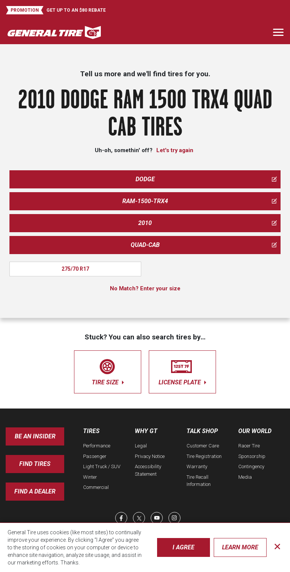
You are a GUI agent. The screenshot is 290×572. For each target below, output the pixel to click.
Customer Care (203, 446)
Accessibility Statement (148, 470)
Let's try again (174, 150)
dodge (206, 179)
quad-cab (204, 244)
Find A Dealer (35, 491)
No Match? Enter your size (145, 288)
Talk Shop (202, 431)
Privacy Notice (150, 456)
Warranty (197, 466)
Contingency (251, 466)
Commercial (96, 487)
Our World (254, 431)
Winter (90, 477)
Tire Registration (204, 456)
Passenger (94, 456)
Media (245, 477)
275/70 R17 (75, 269)
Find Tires (35, 463)
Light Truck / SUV (101, 466)
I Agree (183, 547)
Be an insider (35, 436)
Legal (141, 446)
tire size (107, 370)
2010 (207, 223)
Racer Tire (249, 446)
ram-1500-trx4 (199, 201)
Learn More (240, 547)
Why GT (146, 431)
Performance (96, 446)
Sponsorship (251, 456)
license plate (182, 370)
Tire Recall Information (199, 480)
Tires (91, 431)
